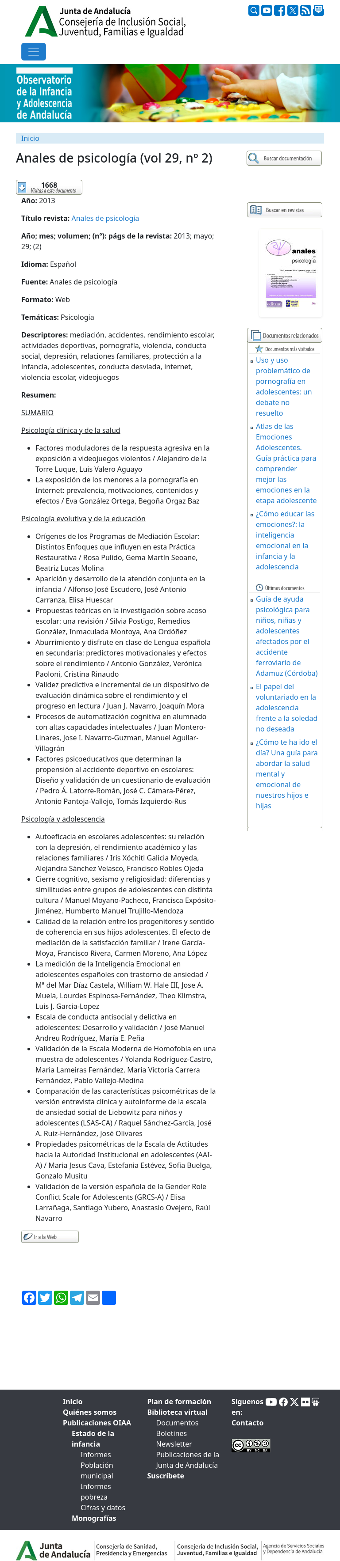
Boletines (171, 1433)
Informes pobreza (96, 1491)
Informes (96, 1454)
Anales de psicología (105, 218)
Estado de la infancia (93, 1438)
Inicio (30, 138)
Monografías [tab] (94, 1518)
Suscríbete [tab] (166, 1476)
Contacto (247, 1423)
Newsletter (174, 1444)
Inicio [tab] (72, 1401)
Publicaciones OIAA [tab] (97, 1423)
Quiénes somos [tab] (89, 1412)
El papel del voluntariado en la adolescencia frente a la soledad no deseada (286, 708)
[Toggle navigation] (33, 52)
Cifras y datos (103, 1507)
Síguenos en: (247, 1407)
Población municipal (97, 1470)
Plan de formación (179, 1401)
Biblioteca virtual (177, 1412)
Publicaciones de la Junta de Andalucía (188, 1460)
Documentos (177, 1423)
